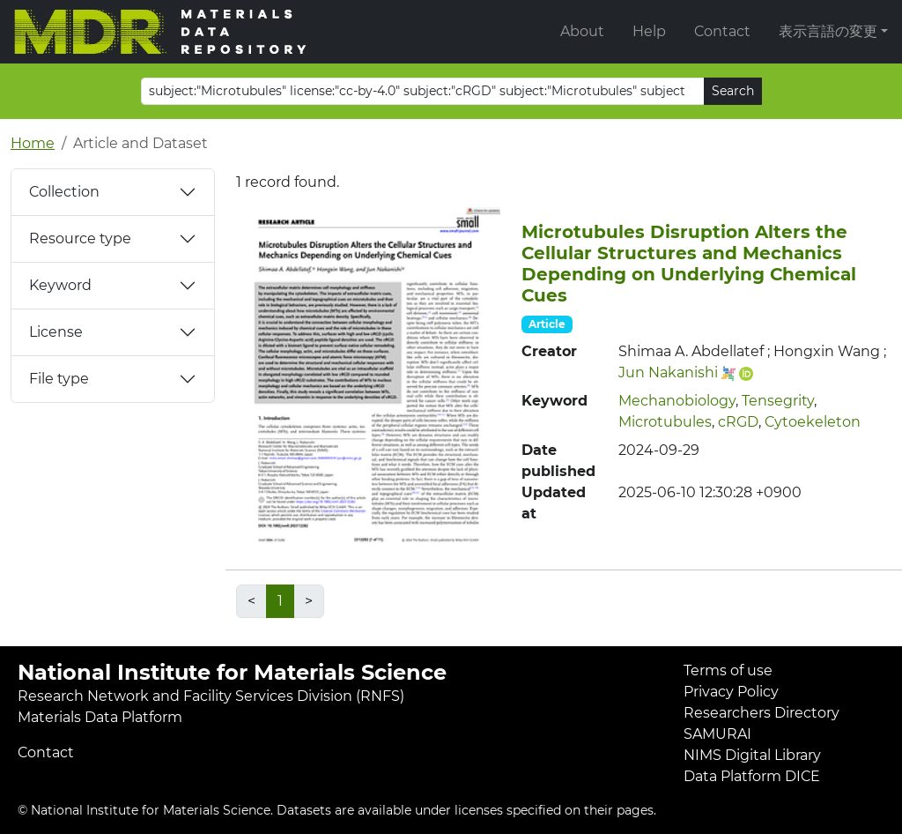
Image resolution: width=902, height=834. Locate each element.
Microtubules (665, 421)
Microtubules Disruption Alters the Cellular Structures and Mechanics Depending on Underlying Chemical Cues (688, 263)
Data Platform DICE (752, 776)
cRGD (738, 421)
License (56, 332)
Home (33, 143)
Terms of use (728, 670)
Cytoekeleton (813, 421)
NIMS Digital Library (752, 755)
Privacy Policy (731, 691)
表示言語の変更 (828, 31)
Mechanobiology (677, 400)
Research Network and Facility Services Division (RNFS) (211, 696)
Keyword (60, 285)
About (582, 31)
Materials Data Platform (100, 717)
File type (59, 378)
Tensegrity (778, 400)
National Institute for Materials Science (232, 672)
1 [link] (280, 600)
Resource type (80, 238)
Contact (722, 31)
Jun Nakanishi (668, 372)
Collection (64, 191)
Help (649, 31)
